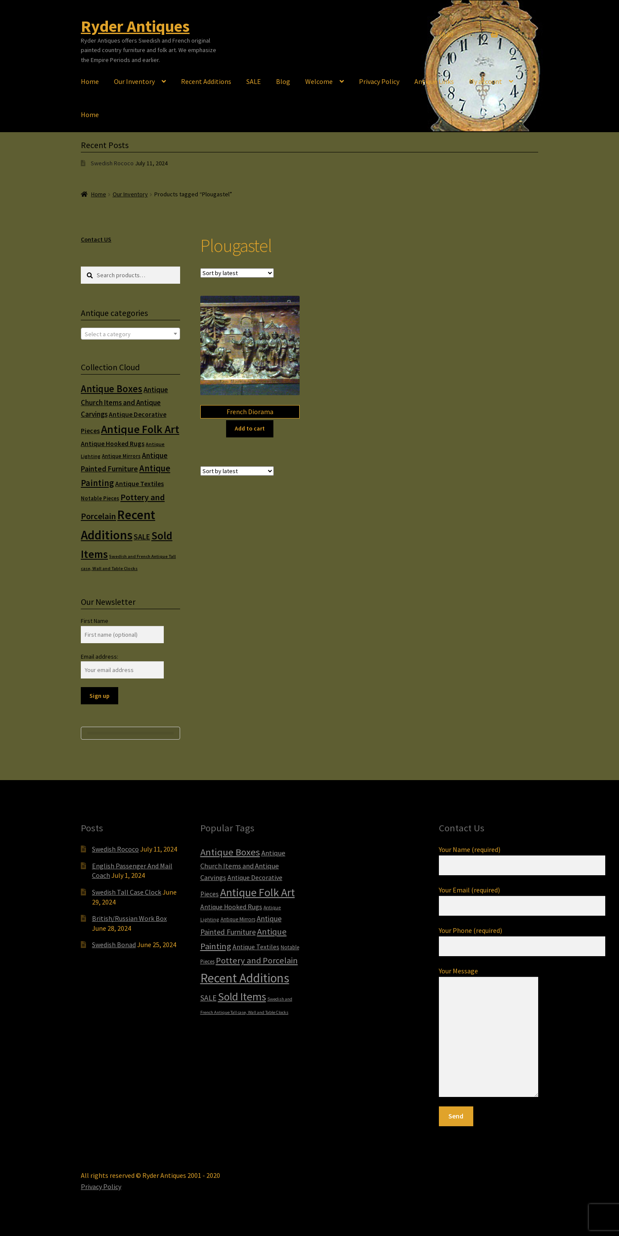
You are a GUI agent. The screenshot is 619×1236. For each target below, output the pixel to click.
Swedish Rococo (112, 163)
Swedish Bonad (114, 944)
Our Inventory (134, 81)
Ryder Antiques (135, 26)
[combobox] (130, 334)
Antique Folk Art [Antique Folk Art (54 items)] (140, 429)
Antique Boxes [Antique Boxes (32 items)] (111, 389)
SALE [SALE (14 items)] (142, 537)
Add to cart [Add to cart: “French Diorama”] (250, 428)
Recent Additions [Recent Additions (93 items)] (244, 978)
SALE (253, 81)
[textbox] (130, 334)
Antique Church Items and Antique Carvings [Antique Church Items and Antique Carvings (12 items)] (124, 402)
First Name (94, 621)
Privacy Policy (379, 81)
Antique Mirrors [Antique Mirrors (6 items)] (121, 456)
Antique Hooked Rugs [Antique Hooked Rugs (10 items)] (112, 444)
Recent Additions (206, 81)
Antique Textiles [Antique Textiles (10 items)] (139, 484)
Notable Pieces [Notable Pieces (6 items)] (100, 498)
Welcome (319, 81)
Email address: (99, 656)
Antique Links (434, 81)
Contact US (96, 239)
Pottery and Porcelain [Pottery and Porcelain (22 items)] (257, 960)
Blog (283, 81)
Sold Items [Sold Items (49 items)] (242, 997)
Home (90, 81)
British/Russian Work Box (129, 918)
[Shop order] (237, 273)
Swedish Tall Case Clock (126, 892)
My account (485, 81)
